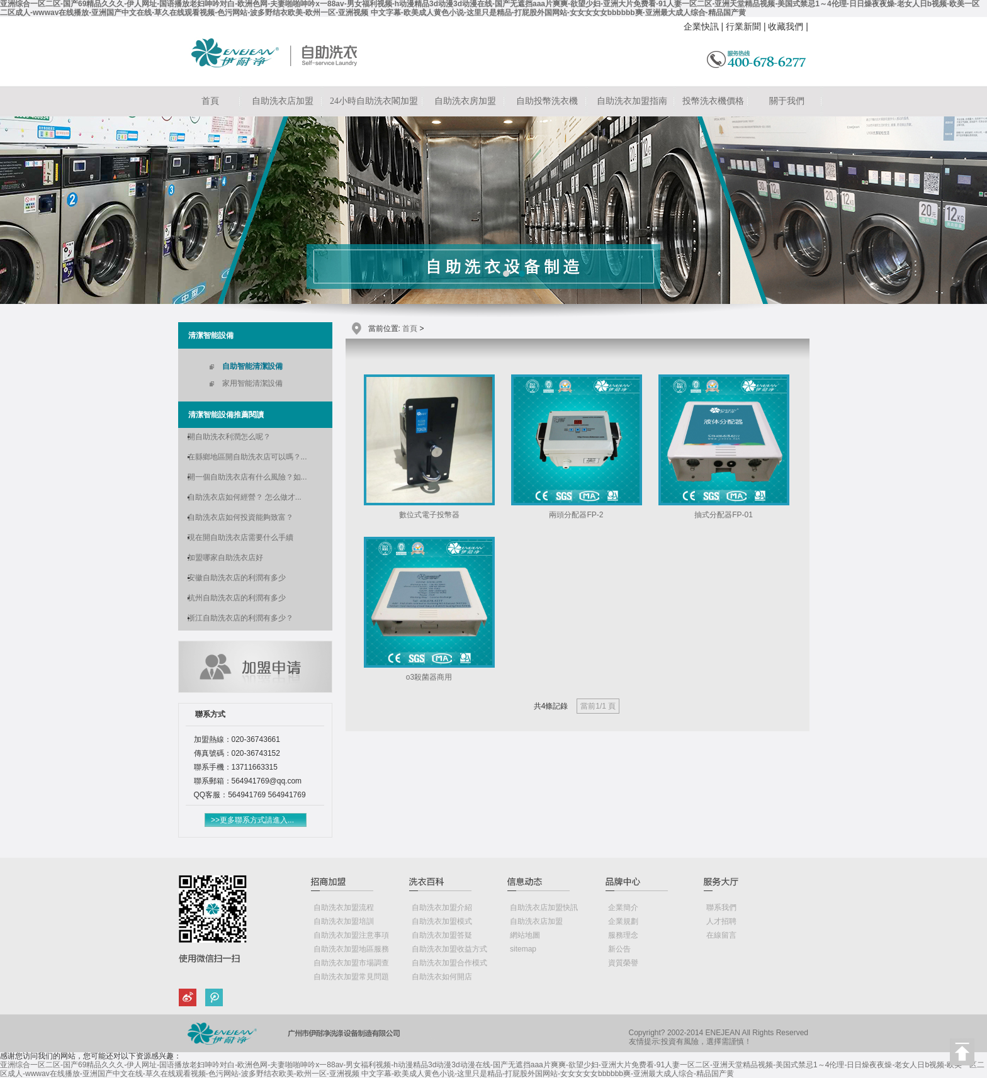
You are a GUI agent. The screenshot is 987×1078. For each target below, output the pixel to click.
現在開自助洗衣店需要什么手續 (240, 537)
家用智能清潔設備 (252, 383)
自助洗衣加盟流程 (343, 907)
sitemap (523, 949)
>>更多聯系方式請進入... (252, 820)
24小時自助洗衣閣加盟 (374, 101)
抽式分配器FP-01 (723, 514)
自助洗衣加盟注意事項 (351, 935)
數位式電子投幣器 (429, 514)
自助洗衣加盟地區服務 (351, 949)
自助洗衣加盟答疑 (442, 935)
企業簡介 (623, 907)
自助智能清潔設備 (252, 366)
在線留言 (721, 935)
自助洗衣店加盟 (282, 101)
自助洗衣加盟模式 (442, 921)
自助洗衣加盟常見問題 (351, 976)
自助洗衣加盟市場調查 (351, 962)
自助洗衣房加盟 (465, 101)
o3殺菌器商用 (429, 677)
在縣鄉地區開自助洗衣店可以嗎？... (247, 456)
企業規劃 (623, 921)
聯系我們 (721, 907)
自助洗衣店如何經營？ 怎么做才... (245, 497)
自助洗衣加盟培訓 (343, 921)
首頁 (210, 101)
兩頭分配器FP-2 (576, 514)
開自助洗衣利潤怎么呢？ (229, 436)
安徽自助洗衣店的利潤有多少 (237, 577)
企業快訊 (701, 26)
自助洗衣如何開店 (442, 976)
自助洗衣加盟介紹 (442, 907)
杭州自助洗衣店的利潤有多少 (237, 597)
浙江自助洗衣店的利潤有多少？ (240, 618)
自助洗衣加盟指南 (632, 101)
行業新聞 (743, 26)
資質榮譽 (623, 962)
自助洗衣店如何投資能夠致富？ (240, 517)
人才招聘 (721, 921)
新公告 (619, 949)
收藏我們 (785, 26)
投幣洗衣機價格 (713, 101)
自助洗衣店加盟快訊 (544, 907)
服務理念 (623, 935)
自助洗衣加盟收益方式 (449, 949)
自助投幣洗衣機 (547, 101)
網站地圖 (525, 935)
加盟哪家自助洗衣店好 (225, 557)
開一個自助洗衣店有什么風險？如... (247, 477)
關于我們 (786, 101)
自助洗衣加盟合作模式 (449, 962)
